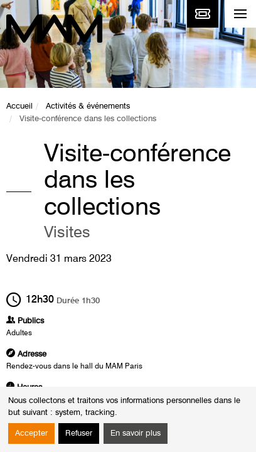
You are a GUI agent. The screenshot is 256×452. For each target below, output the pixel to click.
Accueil (19, 106)
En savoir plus (135, 433)
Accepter (31, 433)
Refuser (78, 433)
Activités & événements (88, 106)
